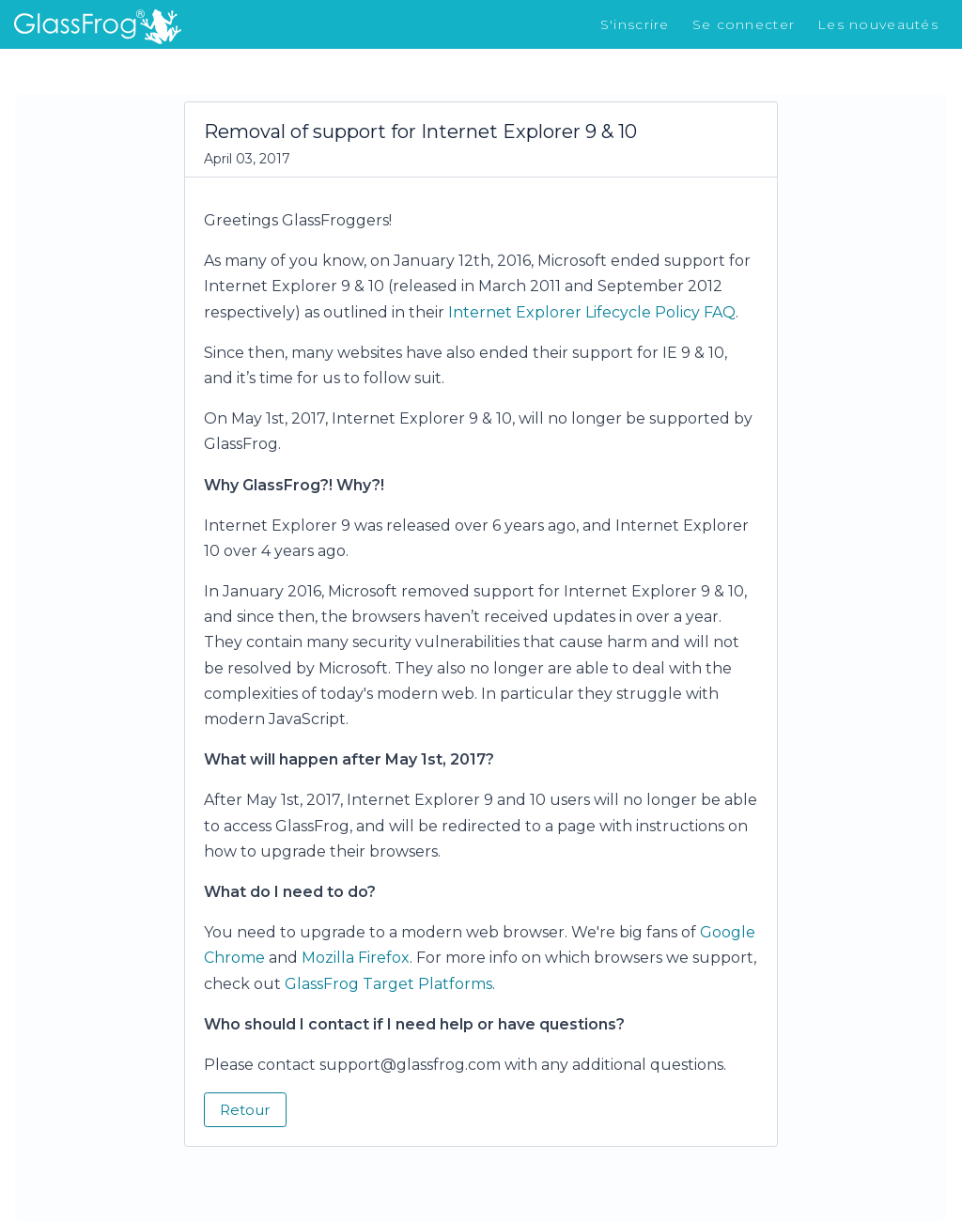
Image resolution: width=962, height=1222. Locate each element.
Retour (245, 1110)
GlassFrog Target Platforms (388, 984)
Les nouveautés (878, 24)
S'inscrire (635, 24)
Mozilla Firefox (356, 958)
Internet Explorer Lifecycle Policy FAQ (592, 312)
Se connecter (743, 24)
